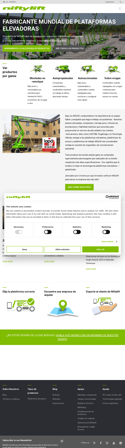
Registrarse (109, 2)
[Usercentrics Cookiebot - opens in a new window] (107, 197)
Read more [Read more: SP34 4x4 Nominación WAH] (91, 269)
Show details (108, 241)
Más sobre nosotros (79, 187)
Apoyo (81, 389)
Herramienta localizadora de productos (26, 48)
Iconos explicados (110, 403)
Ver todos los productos (70, 48)
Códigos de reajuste (86, 418)
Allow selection (62, 249)
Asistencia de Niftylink (87, 423)
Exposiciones (58, 403)
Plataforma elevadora (37, 399)
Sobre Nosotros (11, 389)
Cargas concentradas (87, 399)
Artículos (56, 399)
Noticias (56, 395)
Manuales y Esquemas (87, 395)
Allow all (100, 249)
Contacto (116, 1)
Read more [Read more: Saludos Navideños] (49, 261)
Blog (4, 395)
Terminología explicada (112, 399)
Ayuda (106, 389)
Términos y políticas (11, 399)
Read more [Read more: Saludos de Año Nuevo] (8, 261)
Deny (24, 249)
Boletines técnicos (85, 403)
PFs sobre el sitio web (112, 395)
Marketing (82, 407)
